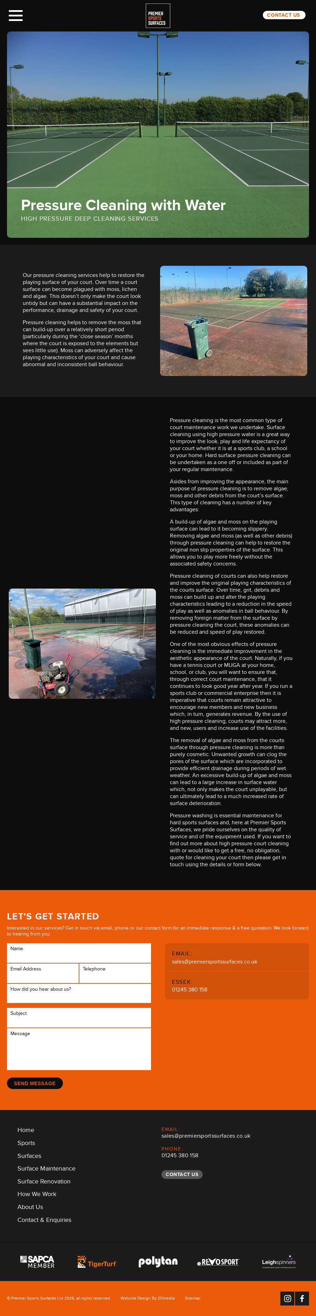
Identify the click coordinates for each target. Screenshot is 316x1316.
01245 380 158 (189, 990)
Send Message (35, 1083)
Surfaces (29, 1157)
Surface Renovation (44, 1183)
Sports (26, 1144)
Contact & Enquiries (44, 1221)
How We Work (36, 1195)
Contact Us (283, 15)
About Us (30, 1208)
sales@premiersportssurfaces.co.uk (214, 962)
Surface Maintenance (46, 1170)
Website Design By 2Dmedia (147, 1299)
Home (25, 1131)
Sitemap (192, 1299)
